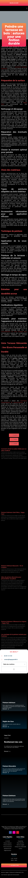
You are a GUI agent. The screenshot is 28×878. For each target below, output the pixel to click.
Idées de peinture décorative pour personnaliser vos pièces (11, 578)
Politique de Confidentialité (15, 872)
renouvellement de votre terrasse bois (14, 332)
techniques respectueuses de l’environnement (14, 401)
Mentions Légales (5, 872)
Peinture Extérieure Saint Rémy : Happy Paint (12, 513)
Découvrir (6, 709)
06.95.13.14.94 (14, 3)
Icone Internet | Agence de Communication (10, 874)
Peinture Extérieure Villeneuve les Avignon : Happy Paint (13, 622)
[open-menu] (26, 8)
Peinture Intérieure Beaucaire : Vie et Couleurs (12, 566)
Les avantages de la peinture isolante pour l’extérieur (13, 635)
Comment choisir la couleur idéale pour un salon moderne (13, 450)
